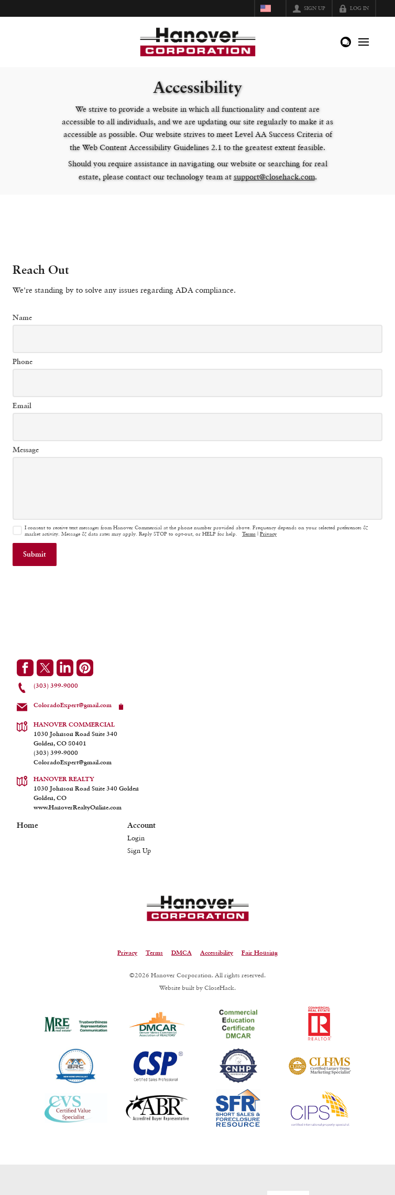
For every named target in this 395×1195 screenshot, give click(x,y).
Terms (249, 534)
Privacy (268, 534)
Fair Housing (260, 953)
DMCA (181, 953)
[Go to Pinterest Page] (84, 667)
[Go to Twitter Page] (45, 667)
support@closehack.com (274, 176)
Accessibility (216, 953)
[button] (35, 554)
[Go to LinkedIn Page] (65, 667)
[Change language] (270, 8)
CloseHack (219, 987)
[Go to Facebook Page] (25, 667)
